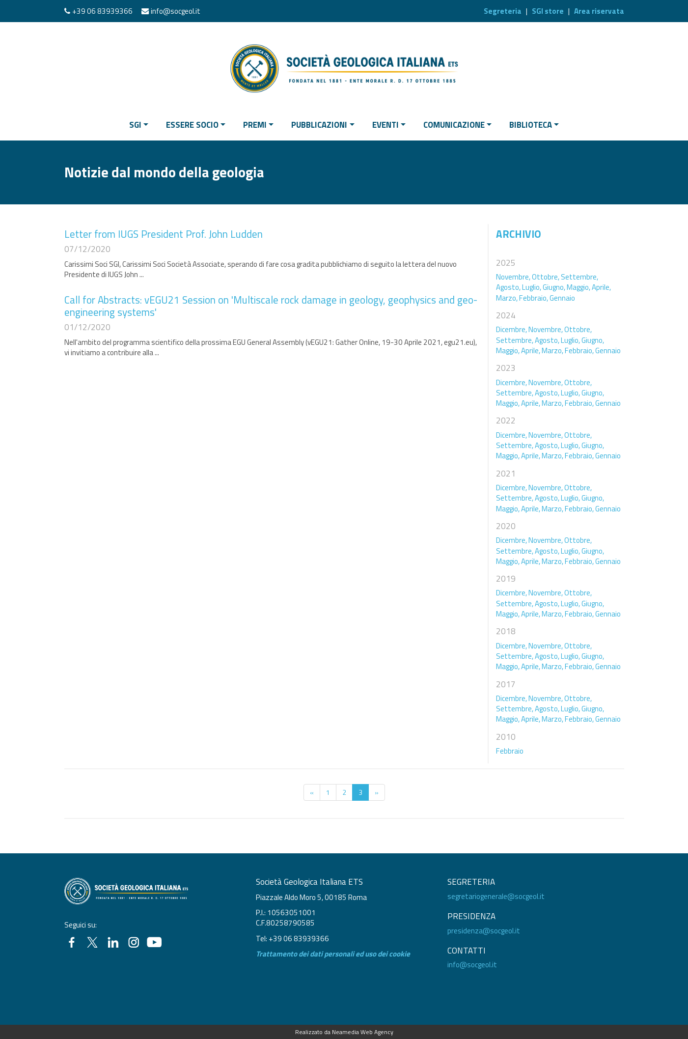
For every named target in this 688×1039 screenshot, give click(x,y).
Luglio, (531, 287)
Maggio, (578, 287)
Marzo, (507, 298)
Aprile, (601, 287)
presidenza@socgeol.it (483, 930)
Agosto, (508, 287)
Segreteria (503, 11)
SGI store (548, 11)
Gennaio (562, 298)
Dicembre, (511, 329)
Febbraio (509, 751)
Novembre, (513, 276)
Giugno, (554, 287)
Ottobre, (545, 276)
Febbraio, (533, 298)
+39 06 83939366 (102, 11)
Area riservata (599, 11)
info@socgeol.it (175, 11)
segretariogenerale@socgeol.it (496, 896)
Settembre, (579, 276)
